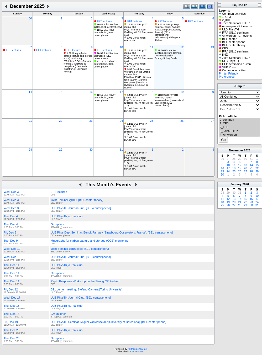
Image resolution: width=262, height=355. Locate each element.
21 (30, 120)
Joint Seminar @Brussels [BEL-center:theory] (106, 56)
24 (121, 120)
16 (90, 91)
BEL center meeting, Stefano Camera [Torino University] (168, 53)
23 (90, 120)
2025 (247, 150)
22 (60, 120)
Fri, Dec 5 (10, 232)
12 (182, 47)
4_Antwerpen (239, 135)
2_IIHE (239, 127)
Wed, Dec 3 (11, 191)
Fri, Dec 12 (11, 289)
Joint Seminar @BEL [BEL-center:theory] (108, 25)
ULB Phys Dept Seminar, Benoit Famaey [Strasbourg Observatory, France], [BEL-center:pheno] (168, 29)
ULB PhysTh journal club (135, 25)
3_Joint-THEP (239, 131)
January (236, 184)
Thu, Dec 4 (11, 216)
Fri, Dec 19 (11, 322)
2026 (245, 184)
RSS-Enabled (137, 351)
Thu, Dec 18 (11, 305)
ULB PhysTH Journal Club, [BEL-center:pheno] (105, 32)
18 (151, 91)
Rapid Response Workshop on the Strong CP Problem (137, 72)
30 (30, 18)
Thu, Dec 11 (11, 265)
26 (182, 120)
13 (212, 47)
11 (151, 47)
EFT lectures (104, 21)
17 (121, 91)
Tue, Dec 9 (11, 240)
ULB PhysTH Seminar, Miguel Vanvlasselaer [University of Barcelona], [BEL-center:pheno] (169, 100)
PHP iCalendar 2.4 (137, 349)
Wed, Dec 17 (12, 297)
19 (182, 91)
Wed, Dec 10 (12, 248)
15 (60, 91)
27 (212, 120)
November (236, 150)
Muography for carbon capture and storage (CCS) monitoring (78, 56)
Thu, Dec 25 (11, 330)
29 (60, 149)
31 (121, 149)
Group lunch (136, 37)
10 (121, 47)
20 (212, 91)
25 (151, 120)
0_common (239, 120)
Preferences (226, 76)
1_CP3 (239, 123)
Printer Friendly (229, 73)
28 (30, 149)
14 (30, 91)
